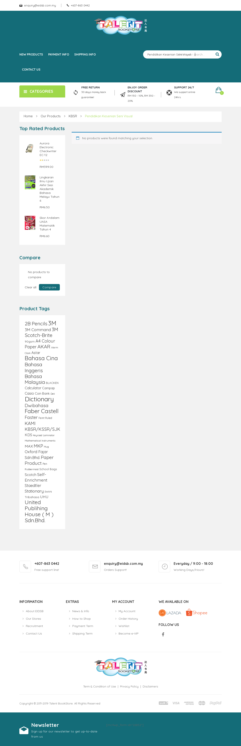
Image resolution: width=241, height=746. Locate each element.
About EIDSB (34, 611)
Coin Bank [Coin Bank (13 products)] (42, 393)
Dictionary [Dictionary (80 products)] (39, 399)
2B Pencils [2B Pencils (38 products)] (36, 323)
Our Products (51, 116)
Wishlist (124, 626)
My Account (127, 611)
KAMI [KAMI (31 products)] (30, 423)
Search (217, 54)
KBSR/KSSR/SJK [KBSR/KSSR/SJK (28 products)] (42, 429)
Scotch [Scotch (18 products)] (30, 474)
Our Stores (33, 619)
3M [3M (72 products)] (52, 323)
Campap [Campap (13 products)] (48, 388)
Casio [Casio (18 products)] (29, 393)
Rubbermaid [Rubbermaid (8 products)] (32, 469)
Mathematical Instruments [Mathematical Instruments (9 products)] (40, 440)
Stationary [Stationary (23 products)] (34, 491)
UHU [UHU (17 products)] (44, 496)
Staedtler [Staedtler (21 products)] (33, 485)
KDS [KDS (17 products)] (28, 434)
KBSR (73, 116)
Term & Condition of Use (99, 686)
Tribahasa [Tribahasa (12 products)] (32, 497)
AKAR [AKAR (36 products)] (43, 346)
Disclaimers (150, 686)
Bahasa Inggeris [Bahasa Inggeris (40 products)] (34, 367)
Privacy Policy (129, 686)
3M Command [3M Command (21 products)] (38, 329)
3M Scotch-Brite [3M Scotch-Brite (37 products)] (41, 332)
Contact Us (34, 633)
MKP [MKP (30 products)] (38, 446)
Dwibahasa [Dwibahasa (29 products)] (36, 405)
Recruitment (34, 626)
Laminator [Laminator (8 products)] (49, 435)
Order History (128, 619)
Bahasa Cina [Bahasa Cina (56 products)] (41, 358)
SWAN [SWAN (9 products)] (48, 491)
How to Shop (81, 619)
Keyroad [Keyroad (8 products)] (37, 435)
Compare (49, 287)
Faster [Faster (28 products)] (31, 417)
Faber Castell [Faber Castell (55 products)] (42, 411)
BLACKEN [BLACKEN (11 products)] (52, 383)
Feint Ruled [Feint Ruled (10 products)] (45, 418)
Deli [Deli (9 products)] (53, 393)
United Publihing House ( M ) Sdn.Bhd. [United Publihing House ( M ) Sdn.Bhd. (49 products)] (39, 511)
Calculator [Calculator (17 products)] (33, 388)
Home (28, 116)
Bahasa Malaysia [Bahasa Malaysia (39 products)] (35, 379)
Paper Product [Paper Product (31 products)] (39, 460)
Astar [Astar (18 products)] (35, 352)
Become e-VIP (129, 633)
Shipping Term (82, 633)
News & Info (80, 611)
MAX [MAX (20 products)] (29, 446)
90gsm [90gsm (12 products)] (30, 341)
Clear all (30, 287)
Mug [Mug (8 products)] (46, 446)
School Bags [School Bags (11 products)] (48, 469)
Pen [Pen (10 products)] (45, 463)
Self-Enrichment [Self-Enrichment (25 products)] (36, 477)
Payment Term (82, 626)
